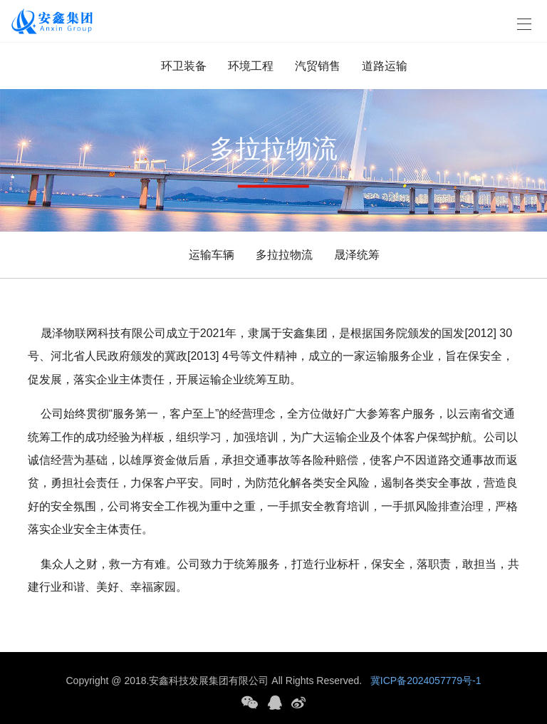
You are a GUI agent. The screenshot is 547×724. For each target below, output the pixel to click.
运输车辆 (211, 255)
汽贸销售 (317, 66)
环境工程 (251, 66)
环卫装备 (184, 66)
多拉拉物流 (284, 255)
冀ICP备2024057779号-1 (425, 680)
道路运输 (384, 66)
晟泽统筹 (357, 255)
